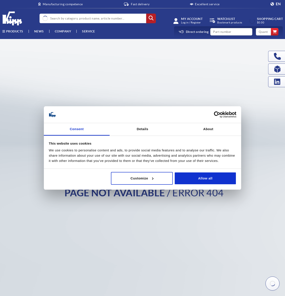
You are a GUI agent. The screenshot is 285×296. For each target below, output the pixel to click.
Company (63, 31)
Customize (141, 178)
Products (12, 31)
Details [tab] (142, 129)
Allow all (205, 178)
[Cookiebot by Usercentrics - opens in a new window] (217, 114)
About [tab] (208, 129)
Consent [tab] (77, 129)
